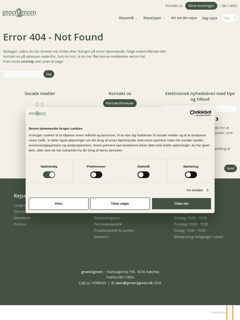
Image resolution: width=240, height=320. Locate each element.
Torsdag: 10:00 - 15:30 (191, 224)
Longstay (21, 205)
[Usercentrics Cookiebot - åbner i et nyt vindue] (193, 113)
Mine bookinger (201, 5)
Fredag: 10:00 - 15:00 (190, 230)
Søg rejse (209, 18)
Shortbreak (23, 211)
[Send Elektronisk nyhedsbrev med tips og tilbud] (230, 168)
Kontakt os (174, 5)
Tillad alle (181, 203)
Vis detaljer (194, 190)
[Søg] (226, 18)
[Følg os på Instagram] (42, 105)
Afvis (59, 203)
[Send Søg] (48, 74)
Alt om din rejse (184, 18)
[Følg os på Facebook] (37, 105)
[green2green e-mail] (134, 283)
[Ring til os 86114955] (228, 5)
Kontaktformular (120, 103)
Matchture (22, 218)
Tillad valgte (120, 203)
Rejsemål (127, 18)
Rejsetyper (153, 18)
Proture (20, 224)
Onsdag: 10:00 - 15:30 (190, 218)
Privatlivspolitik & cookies (114, 230)
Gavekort (101, 236)
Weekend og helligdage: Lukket (198, 236)
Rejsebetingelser (107, 218)
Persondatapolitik (108, 224)
